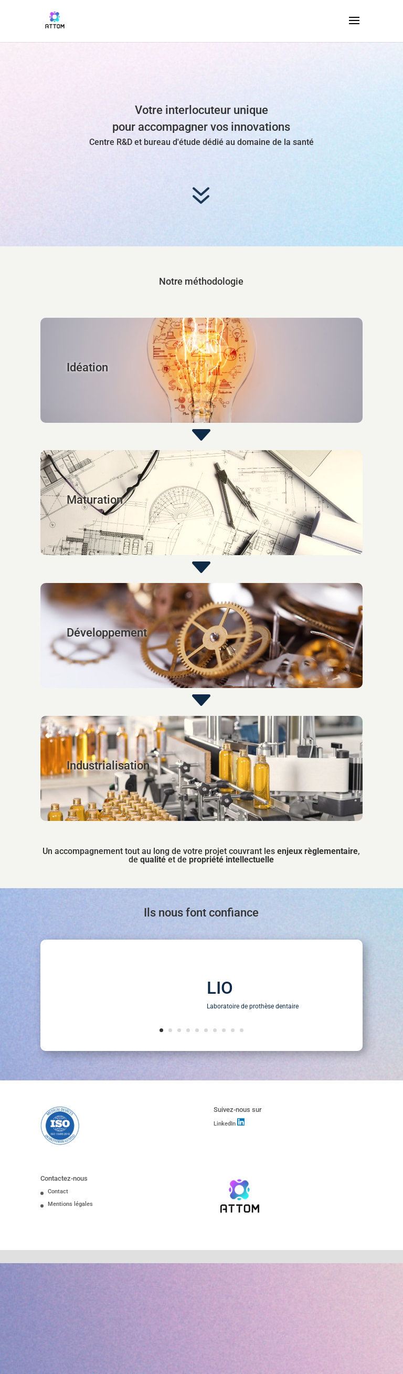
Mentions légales (70, 1204)
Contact (58, 1191)
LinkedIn (225, 1123)
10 (241, 1030)
